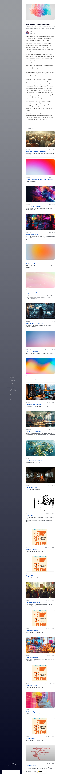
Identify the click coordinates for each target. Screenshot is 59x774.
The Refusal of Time (31, 487)
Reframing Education (32, 351)
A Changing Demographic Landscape (36, 151)
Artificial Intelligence (32, 712)
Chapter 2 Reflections (32, 630)
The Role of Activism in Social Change (36, 602)
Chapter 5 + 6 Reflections (33, 685)
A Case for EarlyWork (32, 234)
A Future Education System (33, 431)
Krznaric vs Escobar (31, 765)
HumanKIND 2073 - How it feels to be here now (39, 378)
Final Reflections (30, 738)
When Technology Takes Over (34, 323)
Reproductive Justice (32, 657)
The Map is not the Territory (34, 460)
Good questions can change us (34, 206)
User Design (29, 515)
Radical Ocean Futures (32, 264)
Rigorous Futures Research (33, 404)
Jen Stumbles (10, 5)
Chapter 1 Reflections (32, 549)
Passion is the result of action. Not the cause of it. (40, 179)
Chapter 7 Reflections (32, 576)
